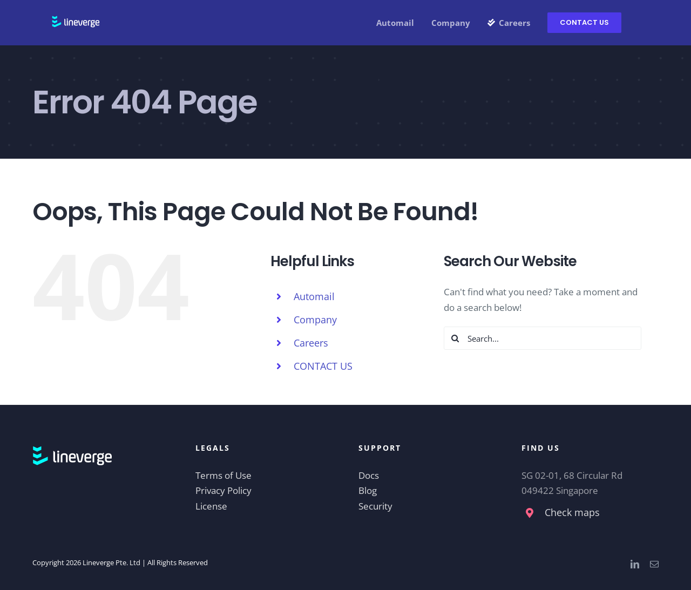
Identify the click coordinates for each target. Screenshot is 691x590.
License (211, 506)
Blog (367, 490)
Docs (368, 475)
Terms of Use (223, 475)
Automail (314, 296)
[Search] (455, 338)
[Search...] (543, 338)
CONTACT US (323, 366)
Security (375, 506)
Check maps (572, 512)
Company (315, 319)
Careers (311, 342)
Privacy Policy (223, 490)
